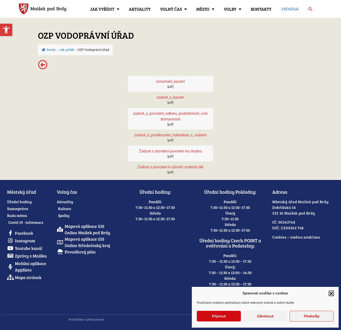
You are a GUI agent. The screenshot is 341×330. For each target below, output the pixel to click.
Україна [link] (290, 9)
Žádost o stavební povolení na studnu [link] (170, 151)
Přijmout (219, 316)
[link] (6, 30)
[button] (331, 293)
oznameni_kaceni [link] (170, 81)
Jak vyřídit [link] (104, 9)
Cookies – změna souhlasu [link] (296, 236)
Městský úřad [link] (21, 191)
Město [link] (205, 9)
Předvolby (311, 316)
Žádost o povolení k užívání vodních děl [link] (170, 167)
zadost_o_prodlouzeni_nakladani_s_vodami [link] (170, 135)
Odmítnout (265, 316)
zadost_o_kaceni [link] (170, 97)
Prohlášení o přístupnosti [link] (86, 319)
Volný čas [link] (173, 9)
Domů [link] (48, 50)
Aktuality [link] (140, 9)
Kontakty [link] (261, 9)
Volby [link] (232, 9)
